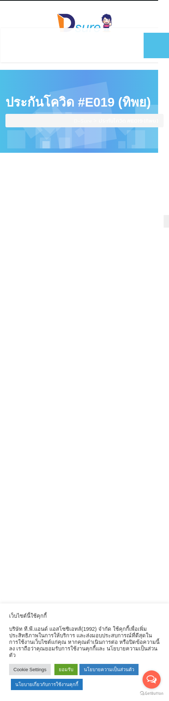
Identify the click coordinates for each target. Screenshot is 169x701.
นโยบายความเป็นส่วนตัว (109, 669)
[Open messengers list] (152, 679)
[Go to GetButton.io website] (151, 693)
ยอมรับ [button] (66, 669)
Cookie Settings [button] (29, 669)
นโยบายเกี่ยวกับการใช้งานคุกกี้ (46, 684)
